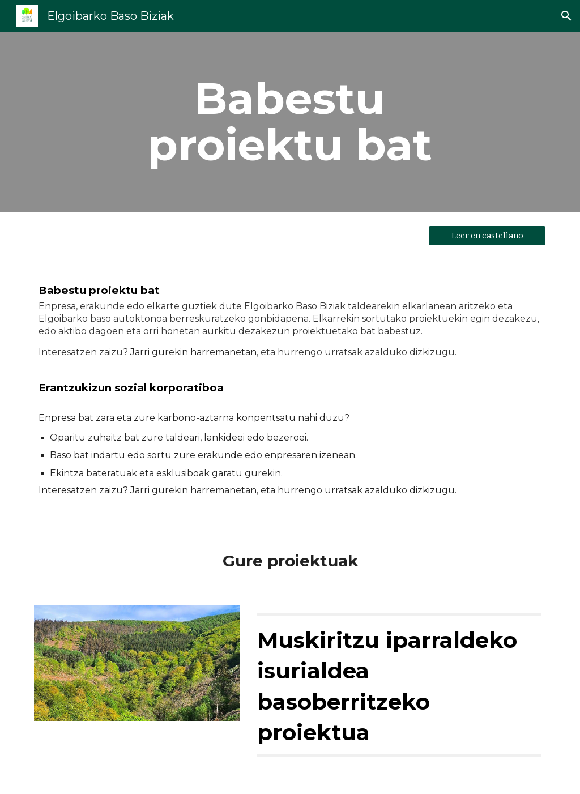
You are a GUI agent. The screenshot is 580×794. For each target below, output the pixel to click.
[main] (289, 121)
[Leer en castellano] (487, 235)
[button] (566, 15)
